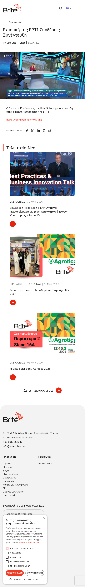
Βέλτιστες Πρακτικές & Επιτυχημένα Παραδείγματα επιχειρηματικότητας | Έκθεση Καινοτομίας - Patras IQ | (39, 211)
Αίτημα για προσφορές (15, 484)
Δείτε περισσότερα (43, 390)
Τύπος (22, 42)
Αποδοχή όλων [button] (15, 573)
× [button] (44, 518)
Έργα (6, 470)
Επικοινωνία (9, 495)
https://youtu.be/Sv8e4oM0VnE (24, 119)
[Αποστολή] (38, 513)
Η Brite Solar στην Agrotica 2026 (30, 368)
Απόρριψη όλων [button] (35, 573)
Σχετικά (7, 463)
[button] (25, 579)
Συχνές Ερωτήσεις (13, 491)
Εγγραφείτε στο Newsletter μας (23, 505)
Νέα (5, 488)
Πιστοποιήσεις (11, 474)
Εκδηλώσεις (18, 201)
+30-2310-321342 (12, 441)
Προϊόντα (8, 467)
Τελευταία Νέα (21, 147)
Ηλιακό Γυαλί (45, 463)
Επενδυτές (9, 481)
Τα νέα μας (10, 42)
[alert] (25, 549)
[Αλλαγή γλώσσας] (68, 8)
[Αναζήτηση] (60, 8)
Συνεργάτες (9, 477)
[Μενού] (78, 8)
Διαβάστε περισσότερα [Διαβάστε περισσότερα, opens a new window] (29, 542)
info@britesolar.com (14, 446)
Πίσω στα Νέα (12, 22)
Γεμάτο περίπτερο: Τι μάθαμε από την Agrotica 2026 (40, 292)
